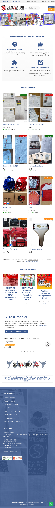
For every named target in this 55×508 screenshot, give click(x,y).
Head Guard (7, 207)
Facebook (13, 451)
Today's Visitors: (9, 401)
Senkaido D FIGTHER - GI (11, 124)
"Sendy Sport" (43, 325)
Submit (9, 331)
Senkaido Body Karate (36, 166)
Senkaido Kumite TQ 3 (10, 166)
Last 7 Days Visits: (10, 408)
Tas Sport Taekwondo (10, 249)
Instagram (6, 451)
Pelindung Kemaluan (36, 249)
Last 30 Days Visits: (11, 411)
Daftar (51, 9)
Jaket (30, 207)
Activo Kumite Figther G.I (37, 124)
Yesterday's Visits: (10, 404)
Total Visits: (8, 415)
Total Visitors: (8, 418)
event (32, 303)
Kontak (16, 1)
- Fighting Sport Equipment (27, 502)
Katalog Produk (32, 262)
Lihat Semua (21, 331)
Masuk (51, 7)
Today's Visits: (9, 398)
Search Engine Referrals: (12, 422)
